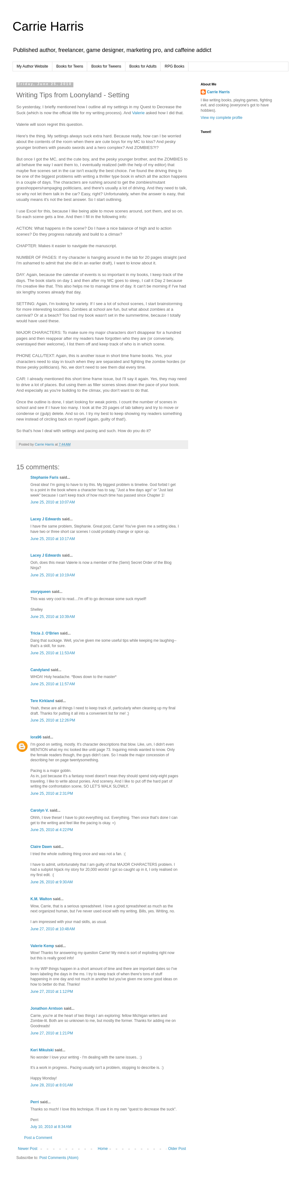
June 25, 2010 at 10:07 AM (52, 502)
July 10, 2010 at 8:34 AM (50, 1127)
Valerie (139, 112)
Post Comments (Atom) (58, 1158)
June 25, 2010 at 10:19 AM (52, 575)
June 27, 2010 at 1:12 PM (51, 991)
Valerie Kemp (42, 946)
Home (103, 1148)
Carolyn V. (39, 810)
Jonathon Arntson (46, 1008)
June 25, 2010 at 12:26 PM (52, 720)
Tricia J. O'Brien (44, 633)
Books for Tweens (106, 66)
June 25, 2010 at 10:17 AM (52, 539)
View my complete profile (221, 117)
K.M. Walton (41, 899)
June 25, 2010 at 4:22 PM (51, 830)
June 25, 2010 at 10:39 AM (52, 617)
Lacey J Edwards (45, 519)
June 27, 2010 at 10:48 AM (52, 929)
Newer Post (27, 1148)
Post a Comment (38, 1138)
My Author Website (32, 66)
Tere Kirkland (42, 701)
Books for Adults (143, 66)
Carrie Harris (48, 26)
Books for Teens (69, 66)
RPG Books (174, 66)
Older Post (177, 1148)
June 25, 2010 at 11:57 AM (52, 684)
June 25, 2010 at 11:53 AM (52, 653)
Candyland (40, 670)
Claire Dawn (41, 847)
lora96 (35, 737)
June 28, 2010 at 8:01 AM (51, 1085)
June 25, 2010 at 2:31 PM (51, 793)
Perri (34, 1102)
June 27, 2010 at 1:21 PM (51, 1033)
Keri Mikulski (42, 1050)
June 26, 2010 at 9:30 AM (51, 882)
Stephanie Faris (44, 477)
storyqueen (40, 591)
